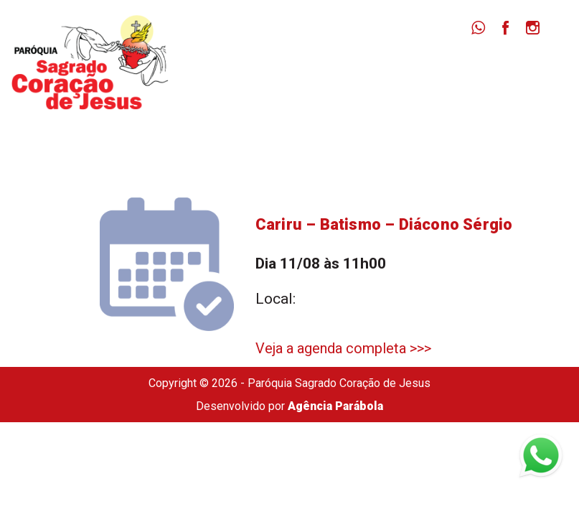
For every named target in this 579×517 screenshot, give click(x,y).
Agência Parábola (335, 406)
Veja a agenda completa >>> (343, 348)
